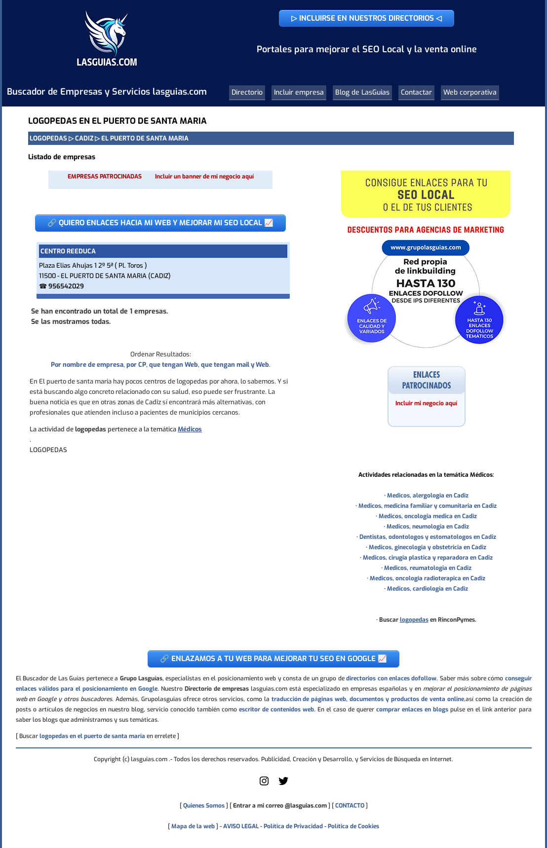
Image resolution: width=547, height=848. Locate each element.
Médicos (190, 429)
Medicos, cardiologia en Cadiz (427, 589)
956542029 (66, 286)
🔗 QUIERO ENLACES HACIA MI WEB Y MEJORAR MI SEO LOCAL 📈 (160, 223)
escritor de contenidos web (276, 709)
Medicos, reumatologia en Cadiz (427, 568)
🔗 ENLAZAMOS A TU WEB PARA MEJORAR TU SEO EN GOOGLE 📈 (273, 659)
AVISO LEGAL (241, 826)
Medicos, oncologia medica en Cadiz (428, 516)
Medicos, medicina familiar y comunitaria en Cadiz (427, 506)
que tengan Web (173, 364)
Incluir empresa (299, 92)
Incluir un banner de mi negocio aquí (204, 176)
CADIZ (84, 138)
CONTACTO (349, 806)
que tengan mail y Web (235, 364)
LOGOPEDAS (48, 138)
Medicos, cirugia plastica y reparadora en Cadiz (428, 558)
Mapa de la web (192, 826)
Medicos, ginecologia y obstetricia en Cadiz (427, 547)
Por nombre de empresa (87, 364)
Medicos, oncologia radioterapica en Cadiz (427, 578)
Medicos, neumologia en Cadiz (428, 526)
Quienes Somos (204, 806)
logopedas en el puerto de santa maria (92, 736)
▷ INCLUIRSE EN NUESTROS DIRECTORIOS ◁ (366, 18)
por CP (136, 364)
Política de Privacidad (293, 826)
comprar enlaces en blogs (412, 709)
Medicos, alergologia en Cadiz (428, 495)
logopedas (414, 620)
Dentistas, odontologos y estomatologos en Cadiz (427, 537)
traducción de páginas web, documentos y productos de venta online (368, 699)
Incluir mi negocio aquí (426, 403)
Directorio (247, 92)
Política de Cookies (353, 826)
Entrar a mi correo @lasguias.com (280, 806)
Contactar (416, 92)
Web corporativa (470, 92)
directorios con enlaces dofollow (391, 678)
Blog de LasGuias (362, 92)
